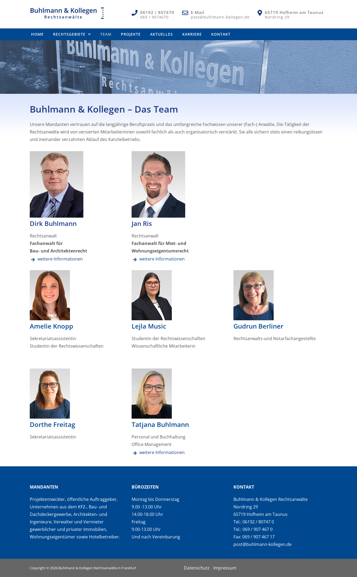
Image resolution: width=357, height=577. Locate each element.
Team (105, 34)
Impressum (224, 568)
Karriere (192, 34)
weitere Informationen (60, 259)
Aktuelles (161, 34)
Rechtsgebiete (72, 34)
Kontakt (220, 34)
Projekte (131, 34)
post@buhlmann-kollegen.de (220, 17)
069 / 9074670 (154, 17)
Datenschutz (197, 568)
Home (37, 34)
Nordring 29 (277, 17)
